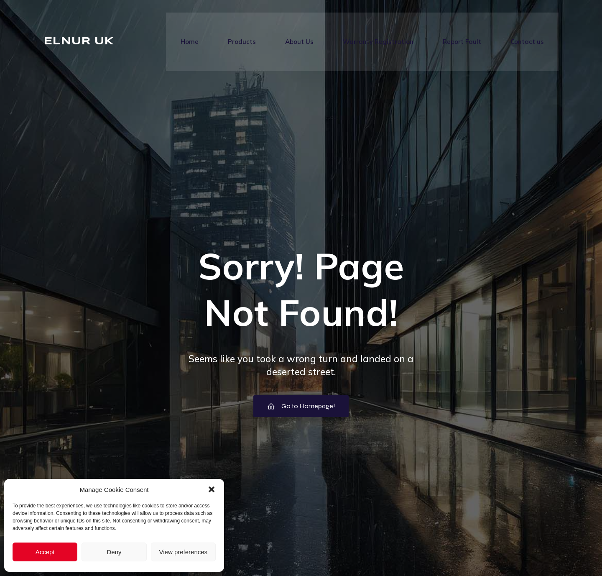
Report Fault (462, 42)
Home (190, 42)
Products (242, 42)
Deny (114, 552)
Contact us (527, 42)
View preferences (183, 552)
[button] (211, 489)
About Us (299, 42)
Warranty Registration (378, 42)
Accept (45, 552)
